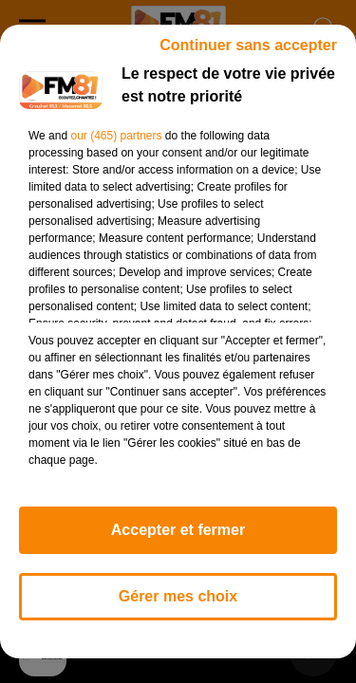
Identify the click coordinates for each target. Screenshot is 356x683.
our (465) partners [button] (115, 135)
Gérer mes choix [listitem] (178, 596)
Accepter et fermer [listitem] (178, 530)
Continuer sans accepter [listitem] (248, 45)
